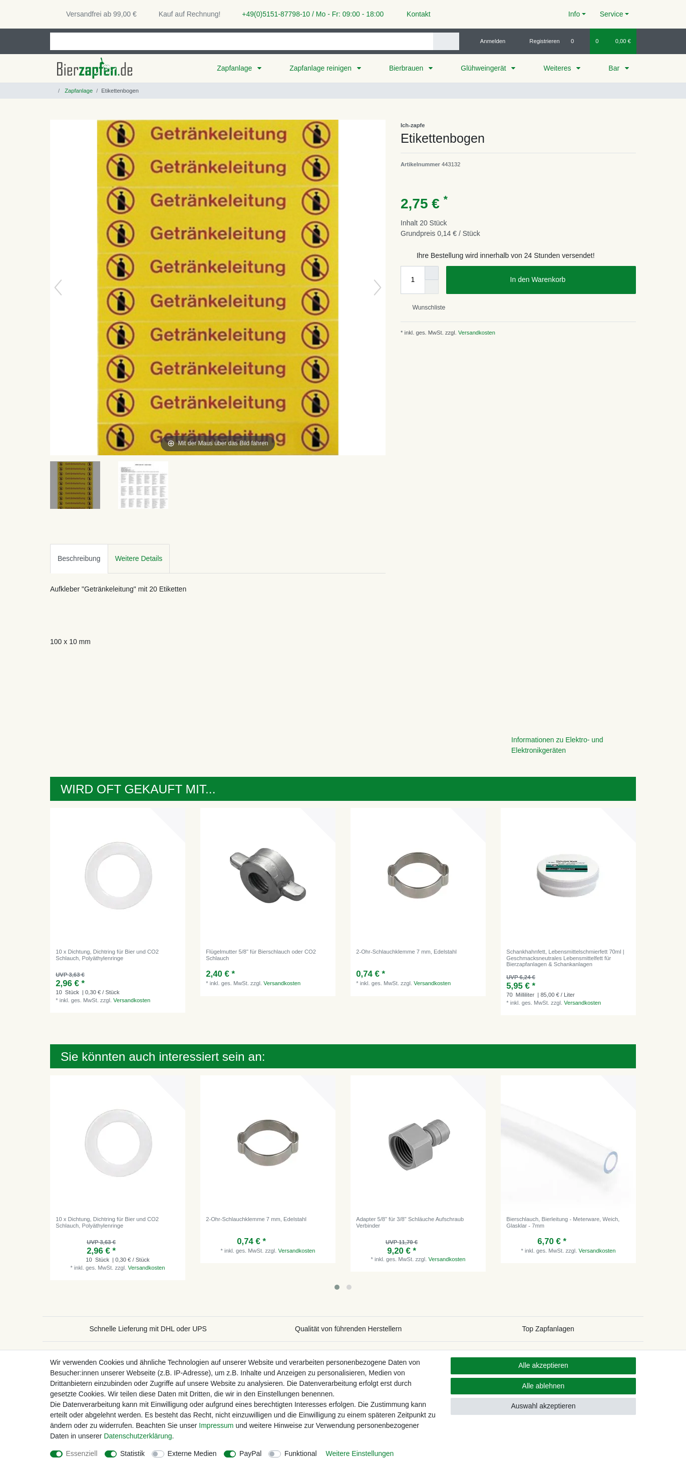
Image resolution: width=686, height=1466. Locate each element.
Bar (614, 68)
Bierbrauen (407, 68)
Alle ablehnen (543, 1386)
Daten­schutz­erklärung (138, 1436)
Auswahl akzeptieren (543, 1406)
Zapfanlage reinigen (321, 68)
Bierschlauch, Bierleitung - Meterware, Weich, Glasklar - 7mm (562, 1222)
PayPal (250, 1453)
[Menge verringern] (432, 287)
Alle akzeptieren (543, 1365)
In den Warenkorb (569, 279)
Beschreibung (79, 558)
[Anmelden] (489, 41)
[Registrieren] (539, 41)
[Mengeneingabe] (413, 280)
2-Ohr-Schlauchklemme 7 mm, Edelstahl (406, 952)
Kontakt (414, 14)
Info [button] (574, 14)
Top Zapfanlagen (548, 1329)
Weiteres (558, 68)
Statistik (132, 1453)
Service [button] (611, 14)
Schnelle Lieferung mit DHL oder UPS (148, 1329)
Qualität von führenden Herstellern (348, 1329)
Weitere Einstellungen (359, 1453)
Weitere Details (139, 558)
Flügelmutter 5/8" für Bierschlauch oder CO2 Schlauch (261, 955)
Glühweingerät (484, 68)
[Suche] (446, 41)
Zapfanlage (235, 68)
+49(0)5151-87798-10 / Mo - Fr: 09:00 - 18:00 (309, 14)
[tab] (79, 558)
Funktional (300, 1453)
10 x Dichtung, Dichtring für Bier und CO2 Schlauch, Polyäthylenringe (107, 955)
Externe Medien (192, 1453)
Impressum (216, 1425)
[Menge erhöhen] (432, 273)
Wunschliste (425, 307)
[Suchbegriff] (241, 41)
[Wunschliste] (577, 41)
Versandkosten (476, 333)
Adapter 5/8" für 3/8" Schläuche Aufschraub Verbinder (410, 1222)
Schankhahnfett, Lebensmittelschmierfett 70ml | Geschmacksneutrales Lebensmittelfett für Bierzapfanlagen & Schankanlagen (565, 958)
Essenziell (82, 1453)
